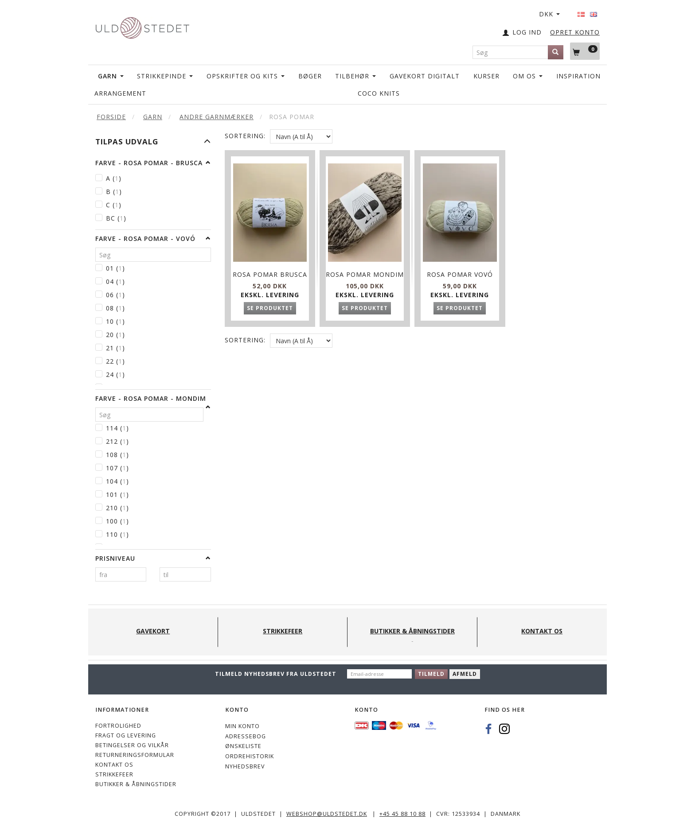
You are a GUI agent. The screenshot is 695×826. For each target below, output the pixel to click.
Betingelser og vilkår (132, 745)
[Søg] (555, 52)
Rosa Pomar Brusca (270, 272)
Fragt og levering (125, 735)
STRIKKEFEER (114, 774)
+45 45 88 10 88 (402, 814)
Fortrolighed (118, 725)
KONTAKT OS (114, 764)
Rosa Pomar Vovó (460, 268)
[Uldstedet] (142, 26)
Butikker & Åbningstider (135, 784)
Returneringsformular (134, 755)
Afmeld (465, 674)
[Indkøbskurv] (585, 51)
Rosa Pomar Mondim (364, 272)
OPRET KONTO (575, 32)
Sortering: (245, 136)
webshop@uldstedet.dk (326, 814)
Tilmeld (431, 674)
